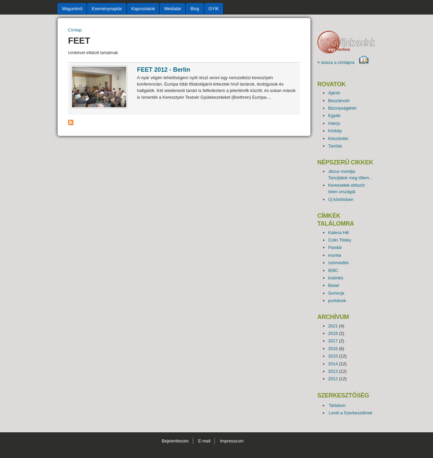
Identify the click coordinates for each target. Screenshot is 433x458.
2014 (333, 363)
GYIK (213, 8)
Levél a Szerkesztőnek (350, 412)
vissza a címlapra (345, 62)
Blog (194, 8)
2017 (333, 340)
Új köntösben (341, 199)
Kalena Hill (338, 232)
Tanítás (335, 145)
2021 (333, 325)
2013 (333, 371)
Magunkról (72, 8)
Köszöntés (338, 138)
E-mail (204, 440)
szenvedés (338, 262)
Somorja (336, 293)
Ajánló (334, 92)
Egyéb (334, 115)
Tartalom (337, 405)
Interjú (334, 123)
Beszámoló (338, 100)
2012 (333, 378)
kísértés (335, 277)
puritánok (337, 300)
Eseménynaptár (107, 8)
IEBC (333, 270)
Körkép (335, 130)
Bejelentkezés (175, 440)
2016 (333, 348)
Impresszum (232, 440)
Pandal (335, 247)
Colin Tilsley (339, 240)
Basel (333, 285)
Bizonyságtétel (342, 108)
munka (334, 255)
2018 (333, 333)
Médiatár (172, 8)
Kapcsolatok (143, 8)
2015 (333, 356)
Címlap (75, 29)
